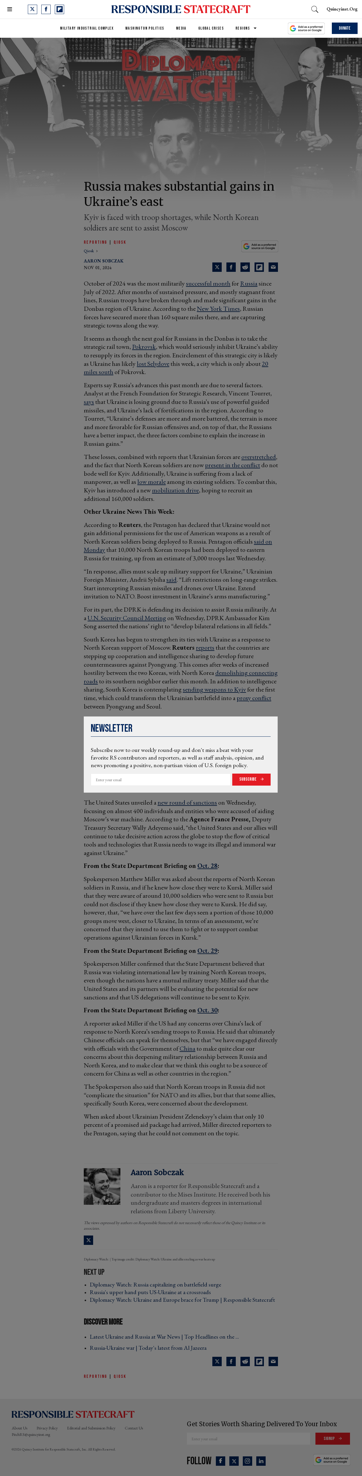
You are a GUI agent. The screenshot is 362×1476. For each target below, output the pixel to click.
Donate (345, 28)
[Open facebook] (46, 9)
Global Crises (211, 28)
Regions (242, 28)
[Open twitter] (32, 9)
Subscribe (248, 779)
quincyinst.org (342, 9)
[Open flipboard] (59, 9)
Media (181, 28)
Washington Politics (144, 28)
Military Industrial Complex (87, 28)
